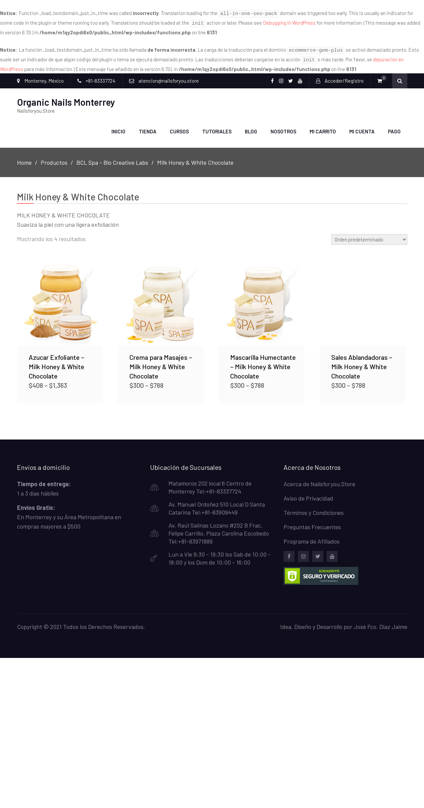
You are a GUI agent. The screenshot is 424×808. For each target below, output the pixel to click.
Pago (394, 127)
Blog (251, 127)
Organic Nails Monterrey (66, 98)
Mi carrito (323, 127)
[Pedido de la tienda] (369, 235)
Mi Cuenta (362, 127)
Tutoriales (217, 127)
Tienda (147, 127)
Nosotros (283, 127)
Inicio (118, 127)
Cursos (179, 127)
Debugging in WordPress (289, 22)
